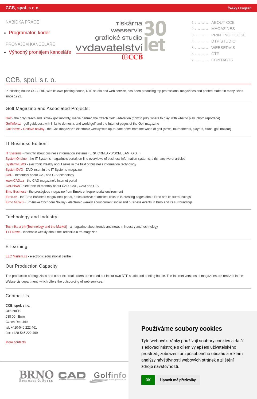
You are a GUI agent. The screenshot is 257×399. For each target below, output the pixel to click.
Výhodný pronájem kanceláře (40, 52)
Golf (9, 118)
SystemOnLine (16, 159)
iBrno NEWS (15, 202)
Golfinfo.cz (13, 124)
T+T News (13, 232)
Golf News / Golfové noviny (25, 129)
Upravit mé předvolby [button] (178, 380)
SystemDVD (14, 170)
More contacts (16, 342)
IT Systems (14, 153)
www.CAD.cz (15, 181)
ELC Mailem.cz (16, 256)
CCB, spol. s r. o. (23, 8)
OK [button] (148, 380)
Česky (232, 8)
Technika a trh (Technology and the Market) (36, 227)
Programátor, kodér (29, 32)
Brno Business (16, 191)
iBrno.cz (12, 197)
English (245, 8)
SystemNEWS (16, 164)
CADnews (13, 186)
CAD (9, 175)
